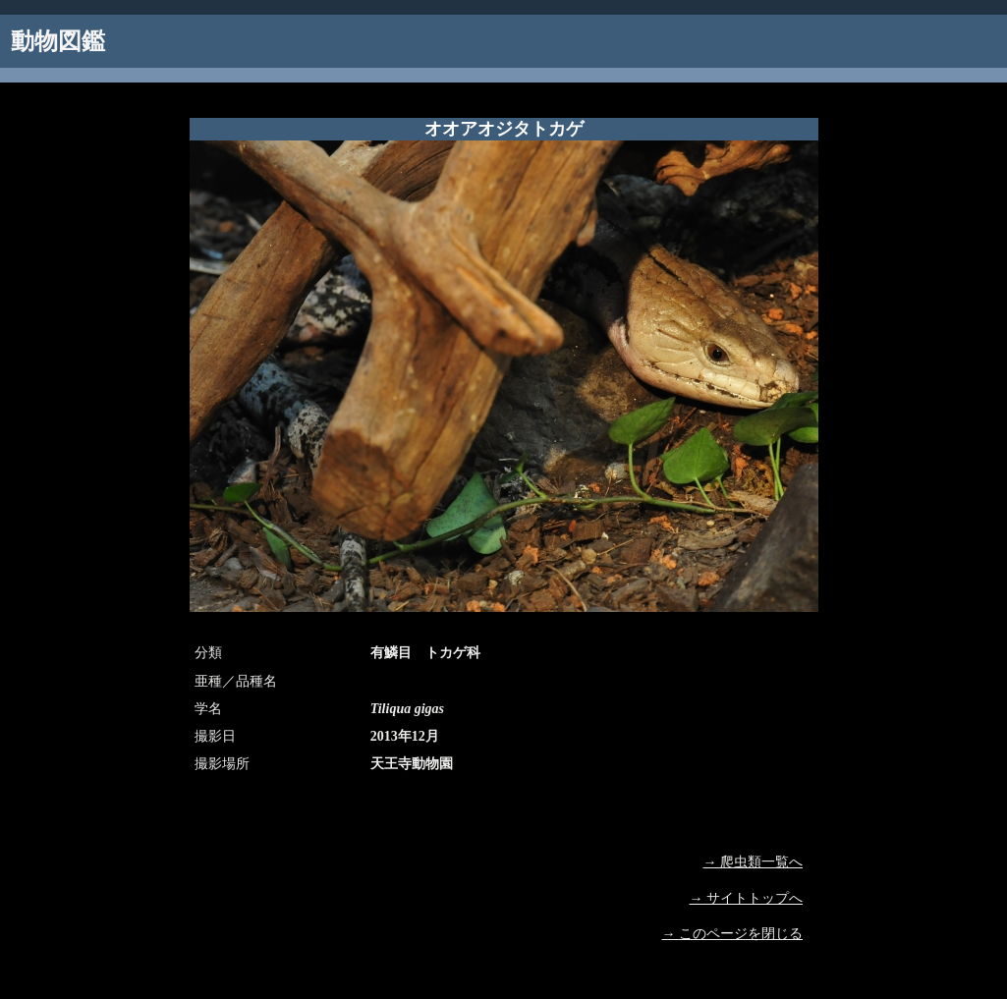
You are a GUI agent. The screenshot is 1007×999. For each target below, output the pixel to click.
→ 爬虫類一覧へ (753, 862)
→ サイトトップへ (747, 898)
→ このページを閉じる (733, 933)
